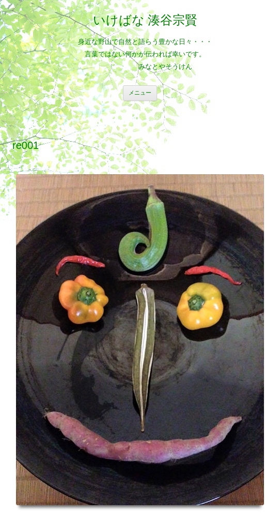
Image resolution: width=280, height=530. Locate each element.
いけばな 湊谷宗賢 (145, 20)
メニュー (140, 92)
